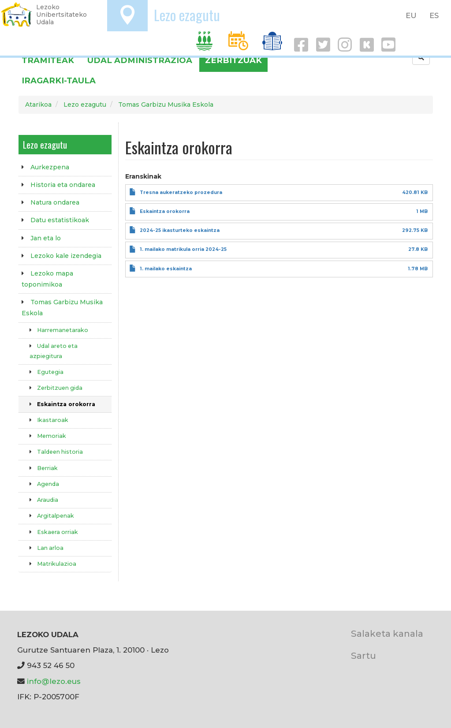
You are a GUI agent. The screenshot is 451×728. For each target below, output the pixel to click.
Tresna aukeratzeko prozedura (181, 192)
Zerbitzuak (233, 60)
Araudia (47, 500)
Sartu (363, 655)
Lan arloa (50, 548)
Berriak (47, 468)
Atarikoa (38, 104)
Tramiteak (48, 60)
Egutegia (50, 372)
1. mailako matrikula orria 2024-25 (183, 249)
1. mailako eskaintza (166, 269)
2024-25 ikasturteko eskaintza (180, 230)
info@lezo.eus (54, 681)
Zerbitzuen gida (59, 388)
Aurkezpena (49, 167)
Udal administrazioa (139, 60)
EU (411, 15)
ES (434, 15)
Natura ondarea (54, 202)
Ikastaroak (52, 420)
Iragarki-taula (59, 80)
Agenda (48, 484)
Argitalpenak (55, 515)
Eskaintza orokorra (66, 404)
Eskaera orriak (57, 532)
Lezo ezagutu (187, 14)
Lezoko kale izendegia (65, 256)
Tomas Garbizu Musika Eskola (165, 104)
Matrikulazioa (56, 563)
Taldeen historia (60, 451)
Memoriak (51, 436)
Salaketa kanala (387, 633)
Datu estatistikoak (59, 220)
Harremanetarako (62, 330)
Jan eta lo (45, 238)
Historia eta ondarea (62, 185)
